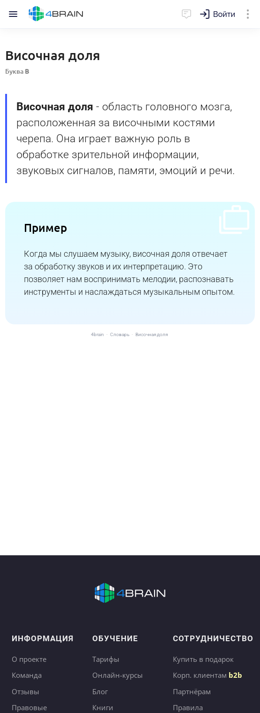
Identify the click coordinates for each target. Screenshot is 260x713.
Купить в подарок (203, 659)
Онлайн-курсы (117, 675)
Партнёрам (192, 691)
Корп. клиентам (207, 675)
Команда (27, 675)
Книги (102, 707)
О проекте (29, 659)
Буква (17, 71)
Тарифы (105, 659)
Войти (224, 14)
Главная (56, 14)
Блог (100, 691)
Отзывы (25, 691)
